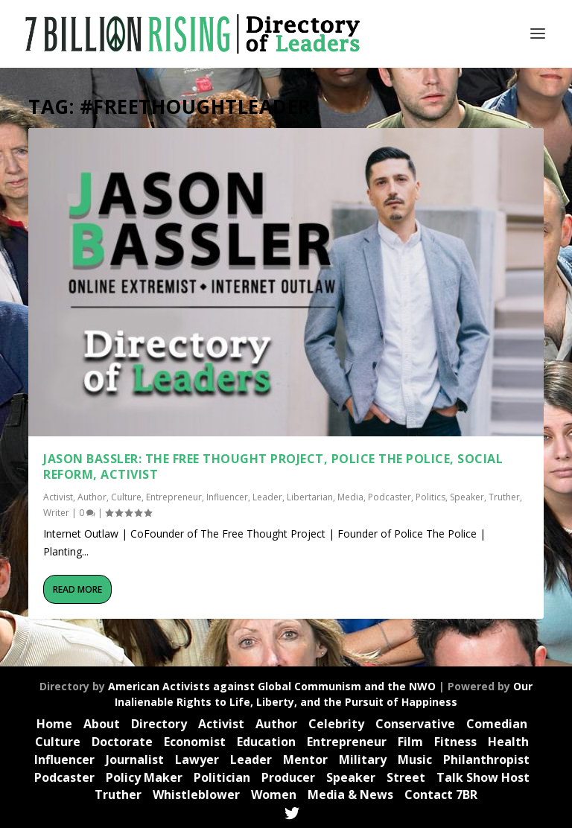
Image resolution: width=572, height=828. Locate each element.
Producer (288, 777)
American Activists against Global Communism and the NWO (272, 686)
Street (406, 777)
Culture (126, 494)
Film (410, 741)
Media (350, 494)
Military (363, 759)
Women (273, 794)
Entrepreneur (174, 494)
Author (92, 494)
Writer (56, 511)
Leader (267, 494)
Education (266, 741)
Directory (159, 724)
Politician (222, 777)
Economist (195, 741)
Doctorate (122, 741)
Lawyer (197, 759)
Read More (77, 588)
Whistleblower (196, 794)
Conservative (415, 724)
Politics (430, 494)
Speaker (467, 494)
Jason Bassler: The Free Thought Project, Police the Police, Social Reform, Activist (273, 465)
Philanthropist (486, 759)
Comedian (496, 724)
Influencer (227, 494)
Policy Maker (144, 777)
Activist (58, 494)
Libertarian (310, 494)
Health (508, 741)
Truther (504, 494)
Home (54, 724)
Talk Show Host (483, 777)
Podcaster (389, 494)
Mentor (305, 759)
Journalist (135, 759)
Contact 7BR (440, 794)
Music (415, 759)
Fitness (455, 741)
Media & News (350, 794)
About (101, 724)
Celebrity (336, 724)
